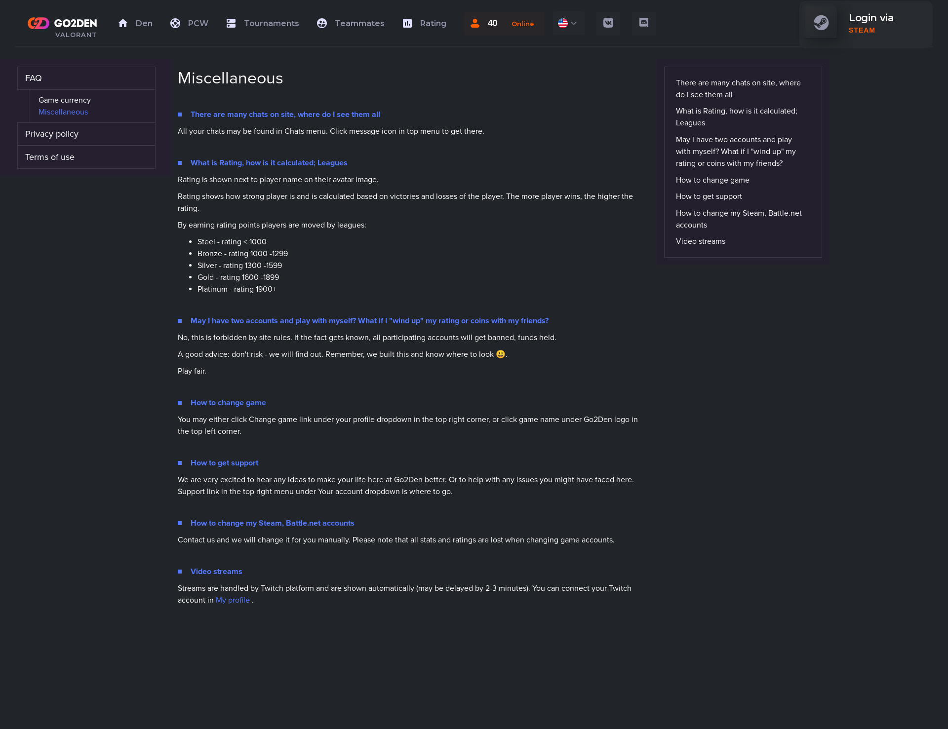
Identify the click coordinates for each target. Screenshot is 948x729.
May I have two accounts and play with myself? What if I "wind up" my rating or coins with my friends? (736, 151)
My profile (233, 600)
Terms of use (50, 157)
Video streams (700, 241)
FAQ (33, 78)
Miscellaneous (63, 112)
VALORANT (76, 34)
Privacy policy (52, 133)
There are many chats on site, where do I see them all (738, 89)
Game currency (65, 100)
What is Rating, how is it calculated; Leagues (736, 117)
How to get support (709, 196)
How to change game (713, 180)
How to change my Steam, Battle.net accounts (739, 219)
